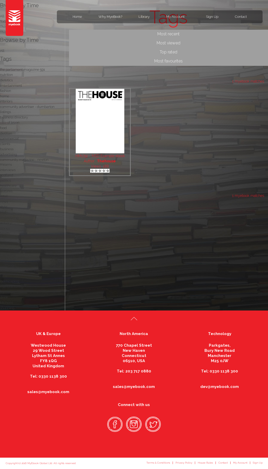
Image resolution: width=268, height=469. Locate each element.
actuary (6, 223)
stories (5, 228)
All (2, 51)
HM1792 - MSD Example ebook (100, 156)
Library (144, 17)
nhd (3, 212)
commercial (9, 138)
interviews (8, 170)
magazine (8, 260)
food (3, 128)
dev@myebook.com (219, 386)
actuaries (7, 271)
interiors (6, 101)
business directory (14, 117)
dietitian (6, 133)
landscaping (9, 281)
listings (5, 112)
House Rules (205, 462)
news (4, 202)
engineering (9, 218)
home (4, 96)
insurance (7, 249)
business (6, 149)
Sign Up (212, 17)
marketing (8, 255)
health (5, 233)
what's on (7, 244)
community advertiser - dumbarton (27, 107)
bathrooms (8, 239)
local (3, 276)
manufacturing (11, 287)
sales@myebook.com (48, 391)
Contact (241, 17)
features (6, 191)
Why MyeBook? (110, 17)
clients (5, 144)
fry (2, 292)
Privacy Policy (183, 462)
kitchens (6, 303)
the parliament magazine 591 (22, 69)
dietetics (6, 80)
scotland (6, 175)
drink (4, 297)
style (3, 207)
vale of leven (9, 122)
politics (5, 180)
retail (4, 196)
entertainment (11, 86)
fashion (5, 91)
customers (8, 265)
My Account (175, 17)
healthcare (8, 186)
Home (77, 17)
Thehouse (106, 161)
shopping (7, 308)
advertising (8, 154)
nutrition (6, 75)
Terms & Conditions (158, 462)
